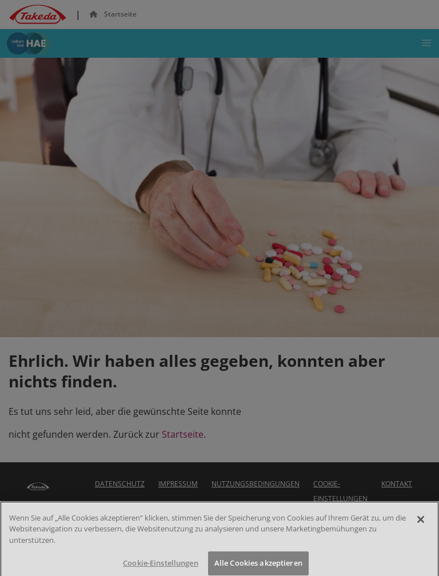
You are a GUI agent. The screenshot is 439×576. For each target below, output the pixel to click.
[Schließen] (420, 528)
